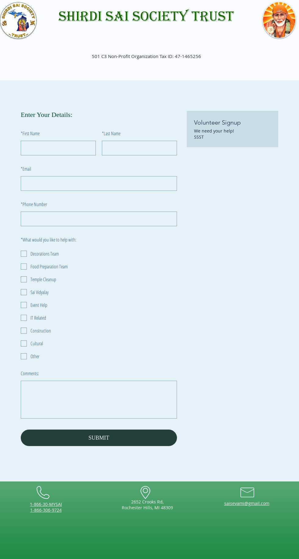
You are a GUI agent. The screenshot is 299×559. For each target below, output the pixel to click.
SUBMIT (98, 438)
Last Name (111, 133)
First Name (30, 133)
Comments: (30, 373)
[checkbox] (99, 253)
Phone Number (34, 204)
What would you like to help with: (48, 239)
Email (26, 168)
